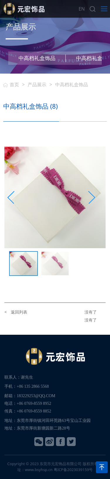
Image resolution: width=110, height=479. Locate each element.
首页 (14, 84)
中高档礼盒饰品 (36, 58)
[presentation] (10, 197)
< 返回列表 (15, 312)
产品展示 (37, 84)
